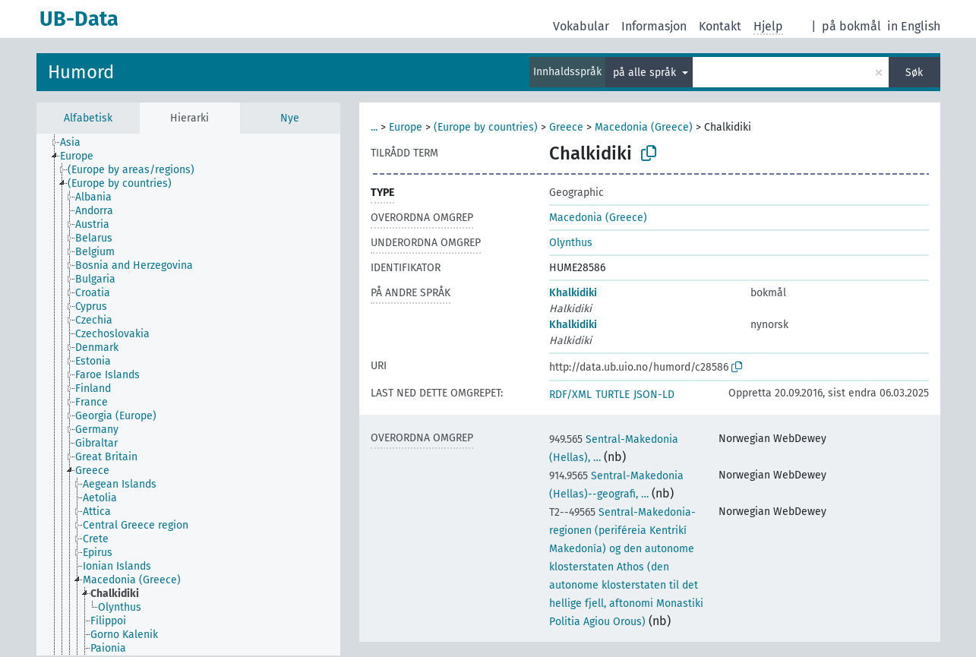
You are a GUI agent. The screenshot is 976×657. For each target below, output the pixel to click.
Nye (289, 118)
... (374, 127)
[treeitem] (76, 143)
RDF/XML (570, 394)
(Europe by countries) (486, 127)
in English (913, 26)
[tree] (188, 394)
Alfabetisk (88, 118)
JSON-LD (653, 394)
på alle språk (646, 72)
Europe (405, 127)
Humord (81, 72)
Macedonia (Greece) (644, 127)
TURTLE (612, 394)
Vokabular (581, 26)
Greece (566, 127)
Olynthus (570, 242)
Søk (914, 72)
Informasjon (654, 26)
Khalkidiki (573, 292)
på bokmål (851, 26)
